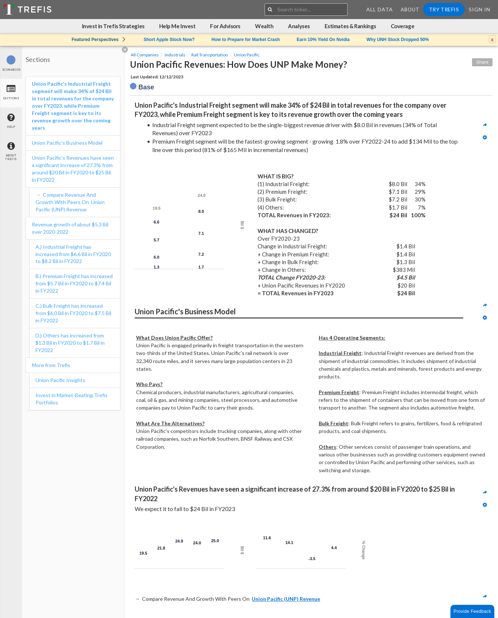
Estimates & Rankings (350, 26)
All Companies (145, 55)
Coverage (402, 26)
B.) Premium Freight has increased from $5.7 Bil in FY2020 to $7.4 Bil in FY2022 (74, 283)
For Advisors (225, 26)
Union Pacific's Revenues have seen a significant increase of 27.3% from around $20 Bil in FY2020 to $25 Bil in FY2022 (73, 169)
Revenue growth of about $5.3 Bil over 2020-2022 (70, 228)
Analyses (299, 26)
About (410, 9)
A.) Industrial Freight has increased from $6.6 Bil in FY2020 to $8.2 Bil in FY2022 (73, 254)
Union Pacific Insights (60, 380)
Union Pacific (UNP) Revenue (286, 599)
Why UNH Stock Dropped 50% (398, 39)
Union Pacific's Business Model (67, 143)
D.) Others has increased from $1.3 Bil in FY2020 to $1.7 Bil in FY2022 (70, 342)
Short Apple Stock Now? (169, 39)
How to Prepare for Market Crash (245, 39)
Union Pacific (246, 55)
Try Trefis (444, 9)
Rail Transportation (209, 55)
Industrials (175, 55)
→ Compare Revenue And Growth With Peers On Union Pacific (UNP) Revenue (70, 202)
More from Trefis (51, 365)
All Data (379, 9)
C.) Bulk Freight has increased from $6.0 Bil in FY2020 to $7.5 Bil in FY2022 (73, 313)
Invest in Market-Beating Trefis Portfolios (71, 399)
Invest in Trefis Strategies (113, 26)
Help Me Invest (177, 26)
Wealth (264, 26)
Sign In (479, 9)
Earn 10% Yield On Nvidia (323, 39)
